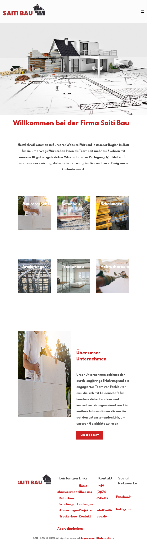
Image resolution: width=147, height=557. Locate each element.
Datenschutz (105, 538)
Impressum (88, 538)
